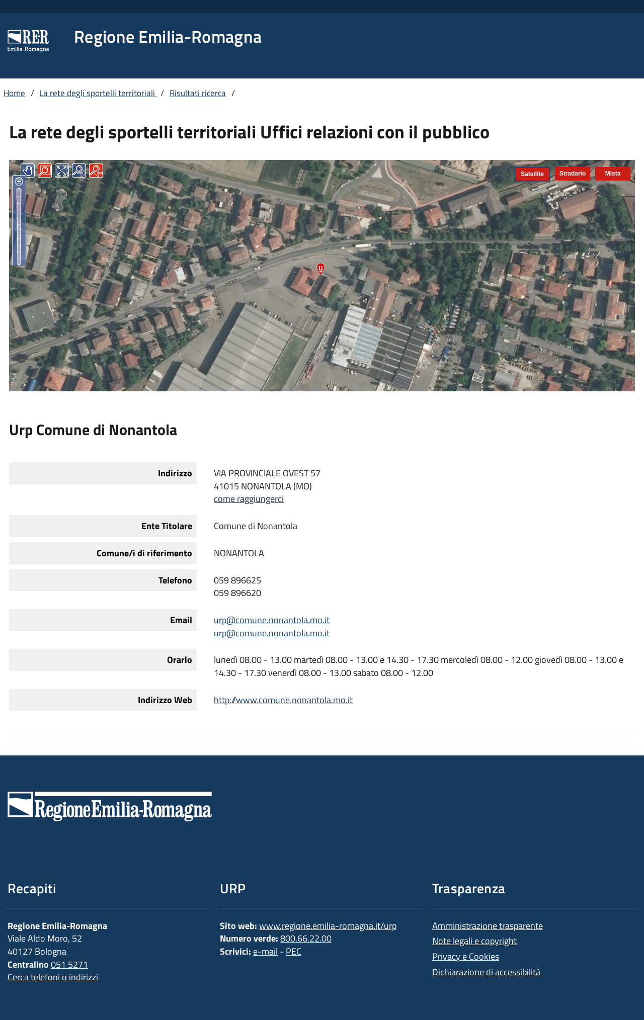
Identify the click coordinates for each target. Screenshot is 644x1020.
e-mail (265, 951)
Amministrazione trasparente (487, 925)
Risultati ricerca (198, 93)
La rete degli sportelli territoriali (98, 93)
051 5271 (69, 964)
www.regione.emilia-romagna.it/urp (327, 925)
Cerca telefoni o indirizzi (53, 977)
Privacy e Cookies (465, 956)
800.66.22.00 (306, 938)
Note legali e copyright (474, 941)
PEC (293, 951)
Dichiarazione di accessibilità (486, 972)
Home (14, 93)
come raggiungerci (249, 498)
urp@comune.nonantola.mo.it (272, 620)
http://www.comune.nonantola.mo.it (283, 700)
